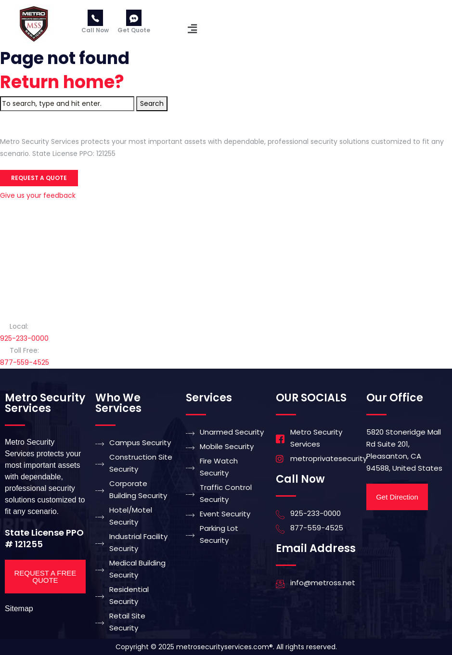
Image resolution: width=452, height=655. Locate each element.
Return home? (62, 82)
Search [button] (152, 103)
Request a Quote (39, 178)
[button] (192, 29)
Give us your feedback (38, 195)
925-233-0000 (24, 338)
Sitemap (19, 608)
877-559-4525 (24, 362)
